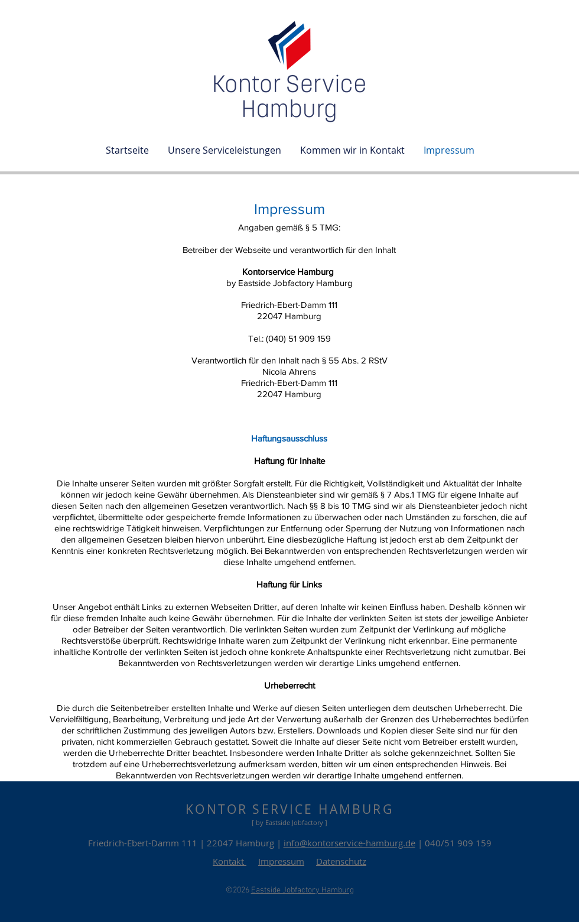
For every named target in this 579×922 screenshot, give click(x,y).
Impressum (281, 861)
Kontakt (229, 861)
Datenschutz (341, 861)
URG (377, 809)
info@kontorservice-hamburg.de (349, 843)
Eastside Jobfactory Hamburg (302, 890)
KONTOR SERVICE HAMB (274, 809)
